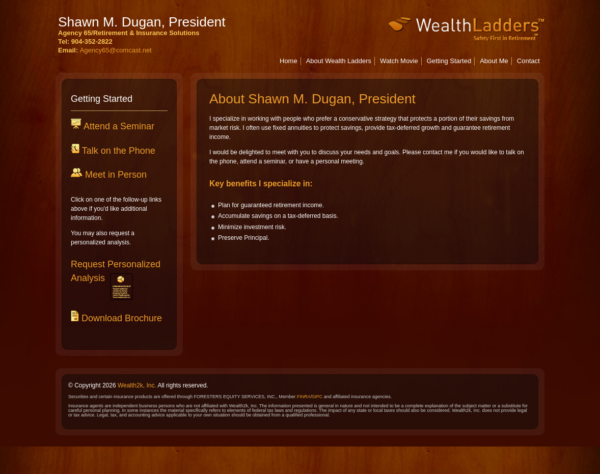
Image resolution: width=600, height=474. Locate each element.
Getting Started (449, 61)
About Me (494, 61)
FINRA (304, 396)
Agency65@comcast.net (116, 50)
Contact (528, 61)
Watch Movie (399, 61)
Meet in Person (115, 175)
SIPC (317, 396)
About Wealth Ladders (338, 61)
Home (288, 61)
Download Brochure (120, 318)
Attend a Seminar (117, 126)
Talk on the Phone (117, 151)
